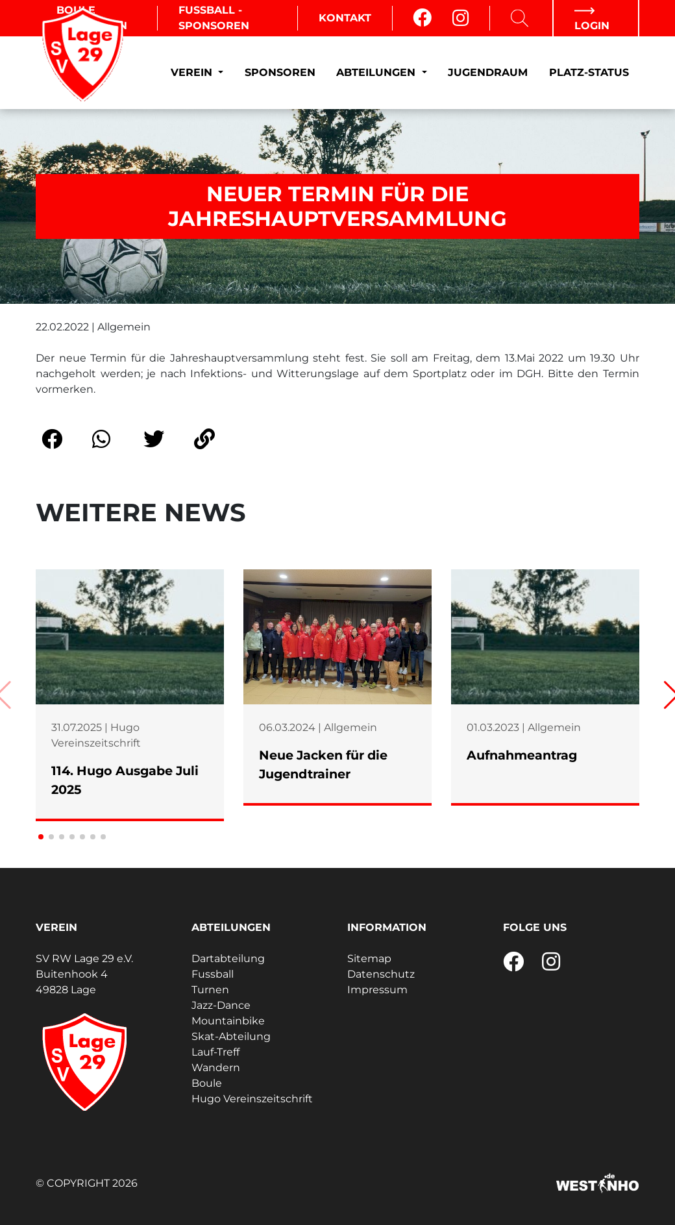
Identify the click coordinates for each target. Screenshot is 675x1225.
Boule (206, 1083)
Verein (193, 72)
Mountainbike (228, 1021)
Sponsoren (280, 72)
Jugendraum (488, 72)
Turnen (210, 990)
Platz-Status (589, 72)
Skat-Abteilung (231, 1036)
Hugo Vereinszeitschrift (252, 1099)
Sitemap (369, 958)
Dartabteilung (228, 958)
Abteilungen (377, 72)
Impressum (377, 990)
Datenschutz (381, 974)
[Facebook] (422, 18)
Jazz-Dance (221, 1005)
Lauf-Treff (215, 1052)
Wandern (215, 1067)
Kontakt (345, 18)
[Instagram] (460, 18)
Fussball (212, 974)
